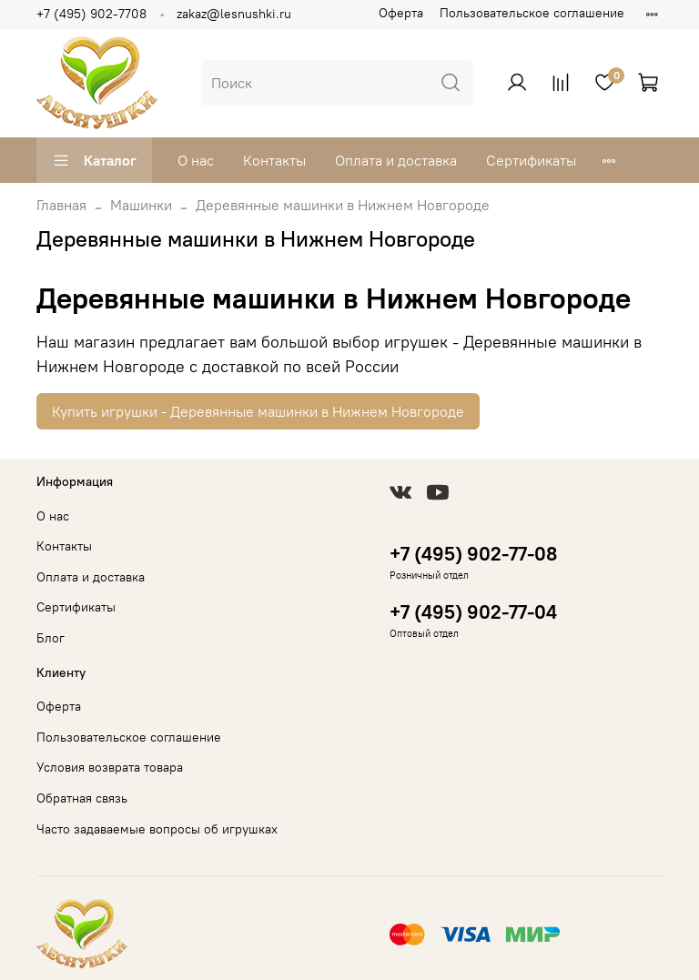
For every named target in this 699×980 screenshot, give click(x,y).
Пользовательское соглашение (532, 13)
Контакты (274, 160)
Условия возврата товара (109, 767)
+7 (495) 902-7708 (91, 13)
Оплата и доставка (396, 160)
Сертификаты (531, 160)
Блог (50, 638)
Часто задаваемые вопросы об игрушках (157, 829)
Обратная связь (81, 798)
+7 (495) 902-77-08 (473, 553)
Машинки (141, 205)
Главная (61, 205)
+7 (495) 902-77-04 (473, 612)
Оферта (401, 13)
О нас (195, 160)
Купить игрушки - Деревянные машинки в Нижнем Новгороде (258, 411)
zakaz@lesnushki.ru (234, 13)
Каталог (94, 160)
